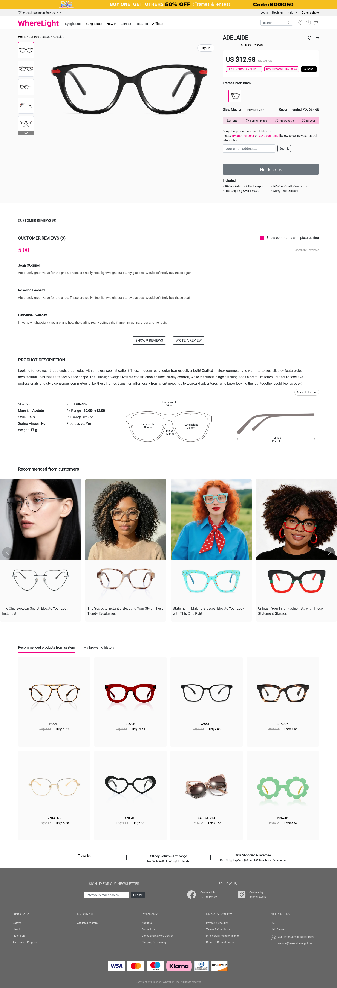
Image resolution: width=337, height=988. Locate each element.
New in (111, 23)
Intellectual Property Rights (222, 936)
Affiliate (157, 23)
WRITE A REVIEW (189, 340)
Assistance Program (25, 942)
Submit (284, 148)
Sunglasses (94, 23)
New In (17, 929)
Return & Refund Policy (220, 942)
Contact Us (148, 929)
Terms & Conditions (218, 929)
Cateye (17, 923)
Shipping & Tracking (154, 942)
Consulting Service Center (157, 936)
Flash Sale (19, 936)
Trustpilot (84, 855)
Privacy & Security (217, 923)
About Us (147, 923)
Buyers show (310, 12)
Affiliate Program (87, 923)
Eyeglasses (73, 23)
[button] (26, 133)
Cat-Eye (34, 37)
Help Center (278, 929)
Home (22, 37)
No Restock (271, 169)
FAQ (273, 923)
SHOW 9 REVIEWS (149, 340)
